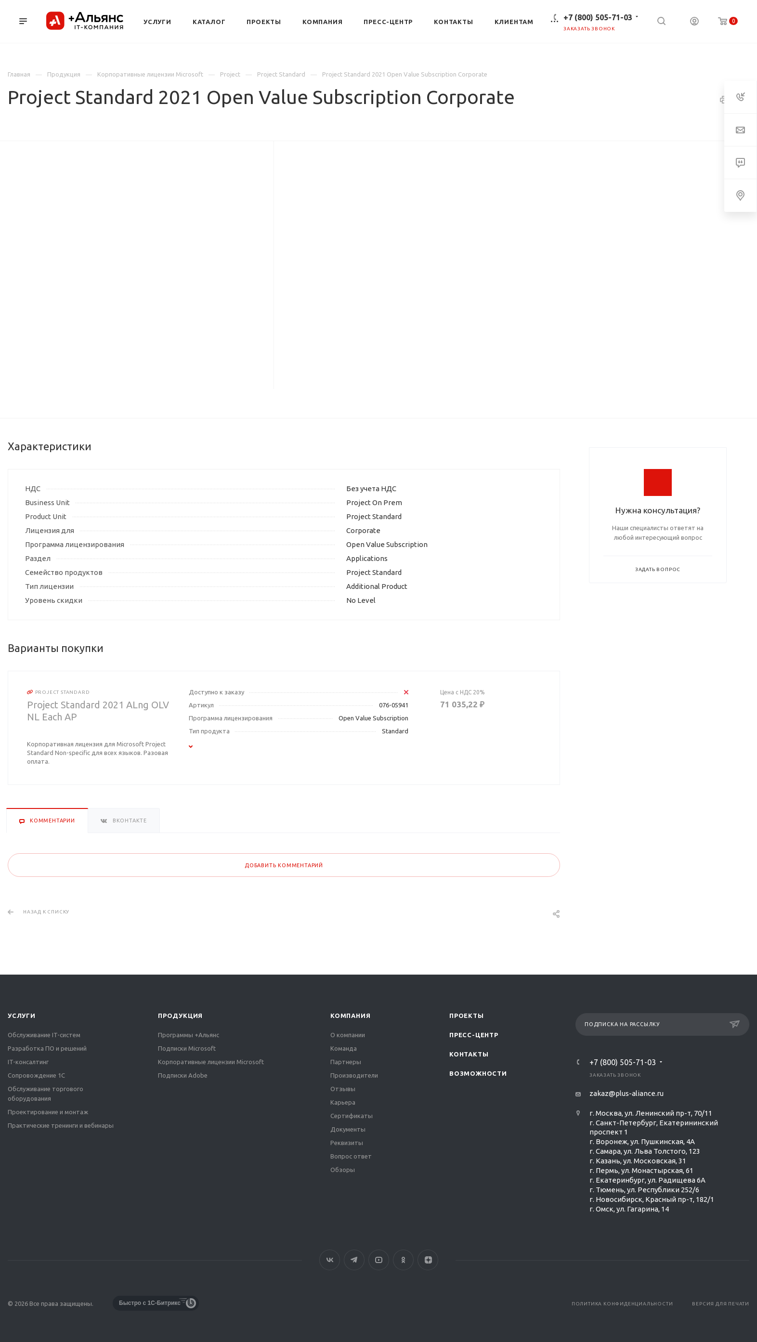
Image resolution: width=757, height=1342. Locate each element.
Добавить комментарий (284, 865)
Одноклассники (403, 1260)
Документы (347, 1129)
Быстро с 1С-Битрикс (150, 1303)
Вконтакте (329, 1260)
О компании (347, 1034)
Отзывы (342, 1088)
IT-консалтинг (28, 1061)
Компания (350, 1015)
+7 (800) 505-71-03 (597, 17)
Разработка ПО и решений (47, 1048)
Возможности (478, 1073)
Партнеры (345, 1061)
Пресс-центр (473, 1034)
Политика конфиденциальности (622, 1303)
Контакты (468, 1054)
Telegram (354, 1260)
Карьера (342, 1102)
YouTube (378, 1260)
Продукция (180, 1015)
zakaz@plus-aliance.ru (626, 1093)
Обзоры (342, 1169)
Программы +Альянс (188, 1034)
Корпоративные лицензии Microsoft (211, 1061)
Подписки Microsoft (187, 1048)
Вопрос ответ (351, 1156)
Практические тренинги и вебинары (61, 1125)
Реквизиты (346, 1142)
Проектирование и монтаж (48, 1111)
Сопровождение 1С (36, 1075)
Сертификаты (351, 1115)
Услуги (22, 1015)
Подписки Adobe (183, 1075)
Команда (343, 1048)
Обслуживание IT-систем (44, 1034)
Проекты (466, 1015)
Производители (354, 1075)
